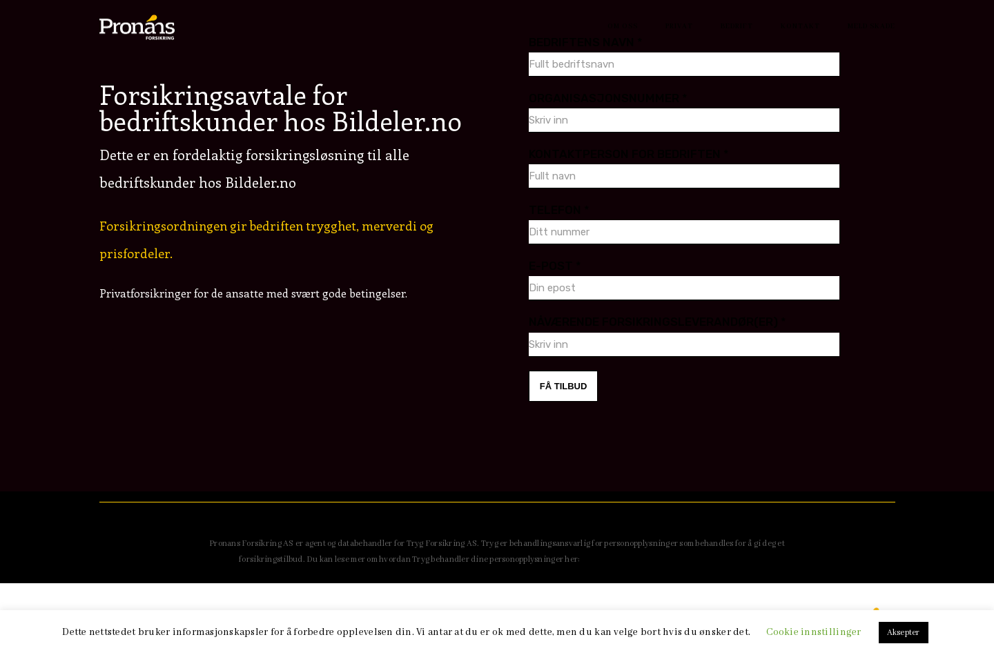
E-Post (555, 266)
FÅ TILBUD (563, 386)
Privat (679, 26)
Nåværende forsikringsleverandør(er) (657, 322)
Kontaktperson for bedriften (629, 154)
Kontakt (800, 26)
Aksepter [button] (903, 632)
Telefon (559, 210)
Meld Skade (871, 26)
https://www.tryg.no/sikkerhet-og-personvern (669, 559)
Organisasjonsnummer (608, 98)
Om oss (622, 26)
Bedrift (737, 26)
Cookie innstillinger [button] (813, 632)
